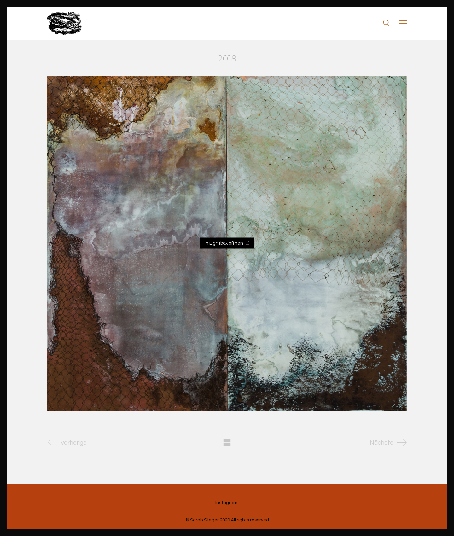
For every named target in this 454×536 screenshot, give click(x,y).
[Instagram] (226, 503)
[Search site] (386, 24)
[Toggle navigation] (403, 23)
